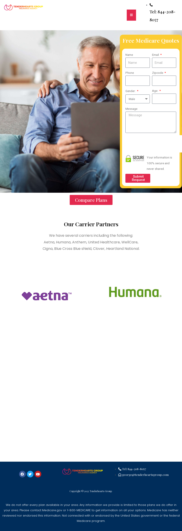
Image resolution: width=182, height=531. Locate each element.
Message (131, 108)
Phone (129, 72)
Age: (155, 90)
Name (129, 54)
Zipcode (158, 72)
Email (156, 54)
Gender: (130, 91)
